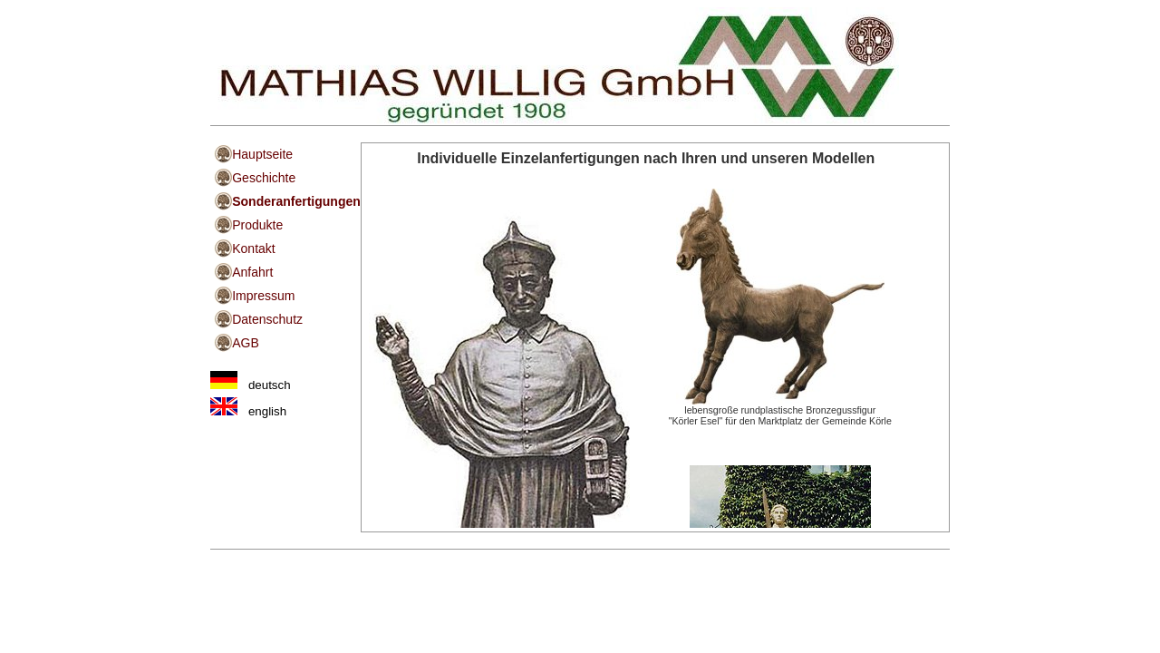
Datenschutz (267, 319)
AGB (245, 343)
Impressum (263, 295)
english (248, 411)
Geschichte (263, 178)
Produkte (257, 225)
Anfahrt (252, 272)
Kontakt (253, 248)
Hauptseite (262, 154)
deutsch (250, 385)
